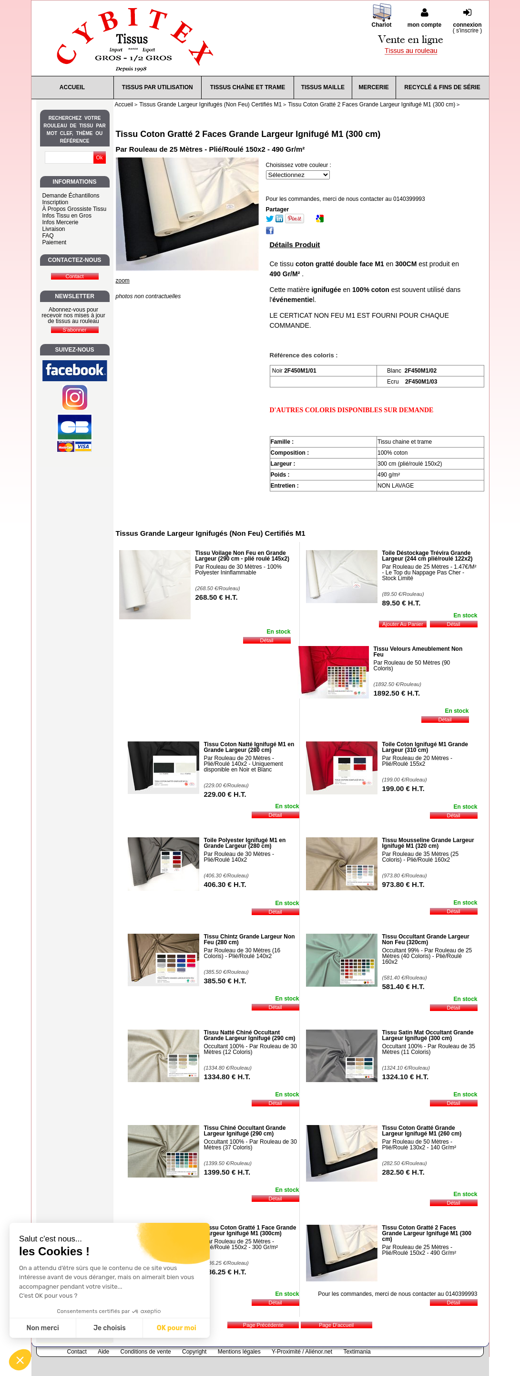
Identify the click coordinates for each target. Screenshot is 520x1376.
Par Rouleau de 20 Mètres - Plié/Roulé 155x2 (417, 761)
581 (403, 986)
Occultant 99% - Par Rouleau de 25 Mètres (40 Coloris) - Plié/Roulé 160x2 (427, 956)
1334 (227, 1077)
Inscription (55, 202)
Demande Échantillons (71, 195)
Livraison (53, 229)
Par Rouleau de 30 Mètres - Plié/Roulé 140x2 (239, 857)
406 (225, 884)
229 (225, 794)
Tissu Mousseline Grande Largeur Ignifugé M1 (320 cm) (428, 843)
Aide (103, 1351)
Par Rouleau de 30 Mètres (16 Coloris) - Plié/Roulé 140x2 (242, 953)
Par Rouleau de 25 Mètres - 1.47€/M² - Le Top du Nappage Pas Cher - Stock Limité (429, 572)
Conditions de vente (146, 1351)
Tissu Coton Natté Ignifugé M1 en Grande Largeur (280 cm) (249, 747)
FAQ (48, 235)
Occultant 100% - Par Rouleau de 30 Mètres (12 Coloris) (250, 1049)
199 (403, 788)
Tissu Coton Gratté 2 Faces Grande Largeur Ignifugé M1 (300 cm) (248, 134)
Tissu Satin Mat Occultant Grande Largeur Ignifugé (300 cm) (428, 1035)
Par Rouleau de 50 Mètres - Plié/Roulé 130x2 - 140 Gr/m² (419, 1144)
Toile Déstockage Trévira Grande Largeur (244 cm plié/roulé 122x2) (427, 556)
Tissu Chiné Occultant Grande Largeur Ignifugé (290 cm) (245, 1130)
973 (403, 884)
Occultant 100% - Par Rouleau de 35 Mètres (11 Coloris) (428, 1049)
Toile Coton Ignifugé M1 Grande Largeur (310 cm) (425, 747)
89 (401, 603)
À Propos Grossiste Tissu (74, 209)
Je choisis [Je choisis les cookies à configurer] (109, 1328)
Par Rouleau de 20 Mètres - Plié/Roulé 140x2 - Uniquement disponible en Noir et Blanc (243, 763)
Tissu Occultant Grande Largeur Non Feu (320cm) (425, 939)
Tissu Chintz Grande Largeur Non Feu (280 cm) (249, 939)
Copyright (194, 1351)
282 (403, 1172)
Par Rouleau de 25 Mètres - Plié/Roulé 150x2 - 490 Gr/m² (419, 1250)
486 (225, 1272)
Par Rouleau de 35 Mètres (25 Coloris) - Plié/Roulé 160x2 (420, 857)
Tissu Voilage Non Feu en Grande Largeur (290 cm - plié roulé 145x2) (242, 556)
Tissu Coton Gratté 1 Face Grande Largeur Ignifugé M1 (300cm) (250, 1230)
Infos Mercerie (60, 222)
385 (225, 981)
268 (216, 597)
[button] (20, 1359)
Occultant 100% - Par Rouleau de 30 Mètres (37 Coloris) (250, 1144)
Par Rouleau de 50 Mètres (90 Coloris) (412, 665)
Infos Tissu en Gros (67, 215)
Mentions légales (239, 1351)
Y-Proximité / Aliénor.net (302, 1351)
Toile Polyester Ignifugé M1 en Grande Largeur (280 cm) (245, 843)
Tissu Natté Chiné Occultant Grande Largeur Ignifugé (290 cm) (250, 1035)
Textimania (356, 1351)
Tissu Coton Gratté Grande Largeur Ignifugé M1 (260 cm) (422, 1130)
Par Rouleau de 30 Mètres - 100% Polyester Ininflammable (238, 569)
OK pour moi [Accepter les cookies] (176, 1328)
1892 (397, 693)
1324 (405, 1077)
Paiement (54, 242)
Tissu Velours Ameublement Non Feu (418, 651)
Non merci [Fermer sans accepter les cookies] (42, 1328)
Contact (77, 1351)
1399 (227, 1172)
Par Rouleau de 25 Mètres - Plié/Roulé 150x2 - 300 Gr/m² (241, 1244)
